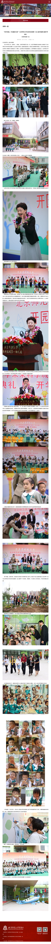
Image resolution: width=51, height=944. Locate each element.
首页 (32, 15)
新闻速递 (40, 15)
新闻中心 (36, 15)
